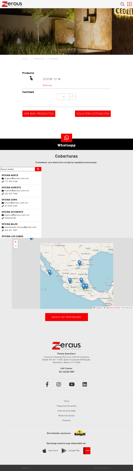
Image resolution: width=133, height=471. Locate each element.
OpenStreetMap (113, 307)
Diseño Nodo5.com (102, 467)
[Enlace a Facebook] (47, 383)
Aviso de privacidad (66, 410)
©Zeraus (25, 467)
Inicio (25, 59)
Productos (38, 59)
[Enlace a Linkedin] (85, 383)
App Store (50, 450)
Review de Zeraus (66, 415)
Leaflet (97, 307)
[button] (79, 262)
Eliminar (47, 85)
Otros (66, 400)
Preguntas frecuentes (66, 405)
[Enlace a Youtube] (72, 383)
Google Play (71, 450)
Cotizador (54, 59)
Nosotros (66, 420)
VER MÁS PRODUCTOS (44, 114)
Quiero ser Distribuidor (67, 316)
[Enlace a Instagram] (58, 383)
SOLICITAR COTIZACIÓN (88, 114)
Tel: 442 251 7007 (66, 371)
